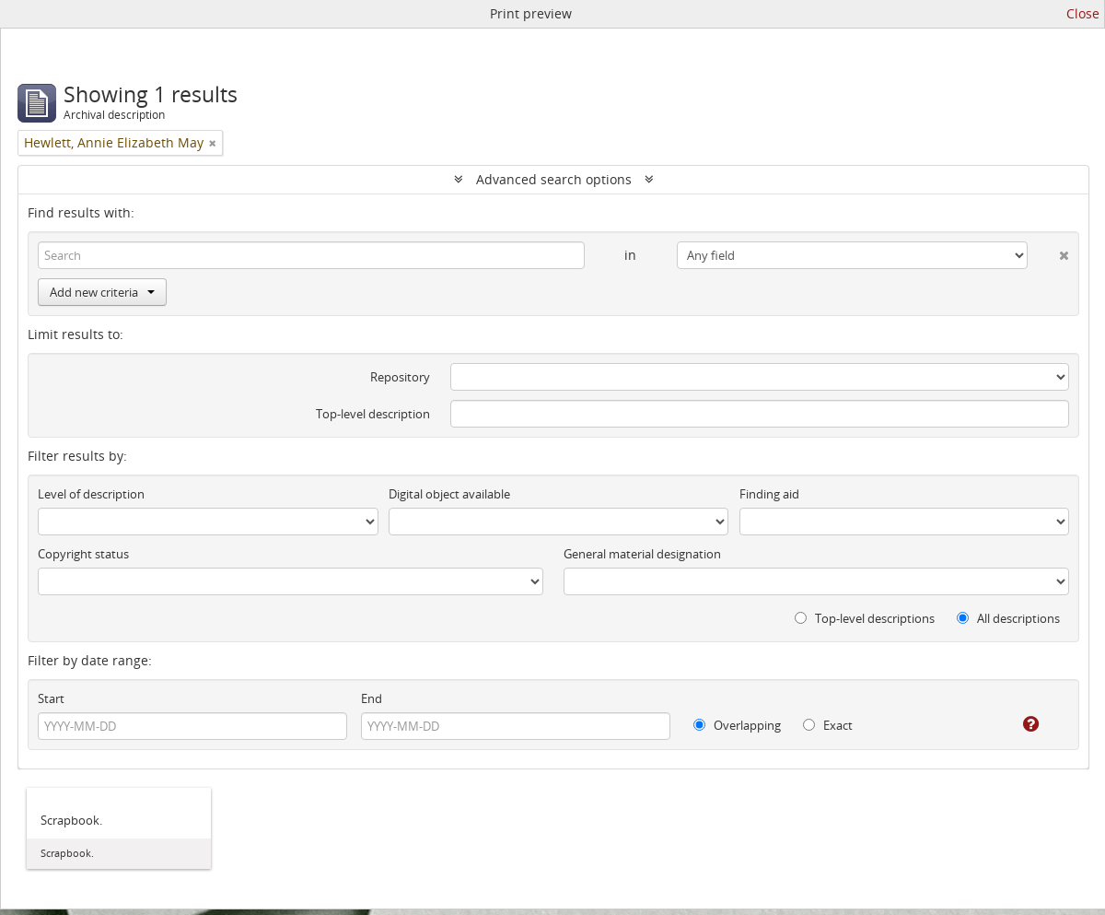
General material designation (642, 553)
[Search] (311, 255)
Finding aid (769, 494)
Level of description (91, 494)
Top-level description (373, 413)
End (371, 698)
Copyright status (83, 553)
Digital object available (449, 494)
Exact (828, 725)
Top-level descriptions (865, 618)
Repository (400, 377)
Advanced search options (553, 179)
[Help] (1018, 724)
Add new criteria (102, 292)
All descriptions (1008, 618)
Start (51, 698)
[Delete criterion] (1048, 251)
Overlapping (737, 725)
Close (1082, 13)
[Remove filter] (212, 143)
